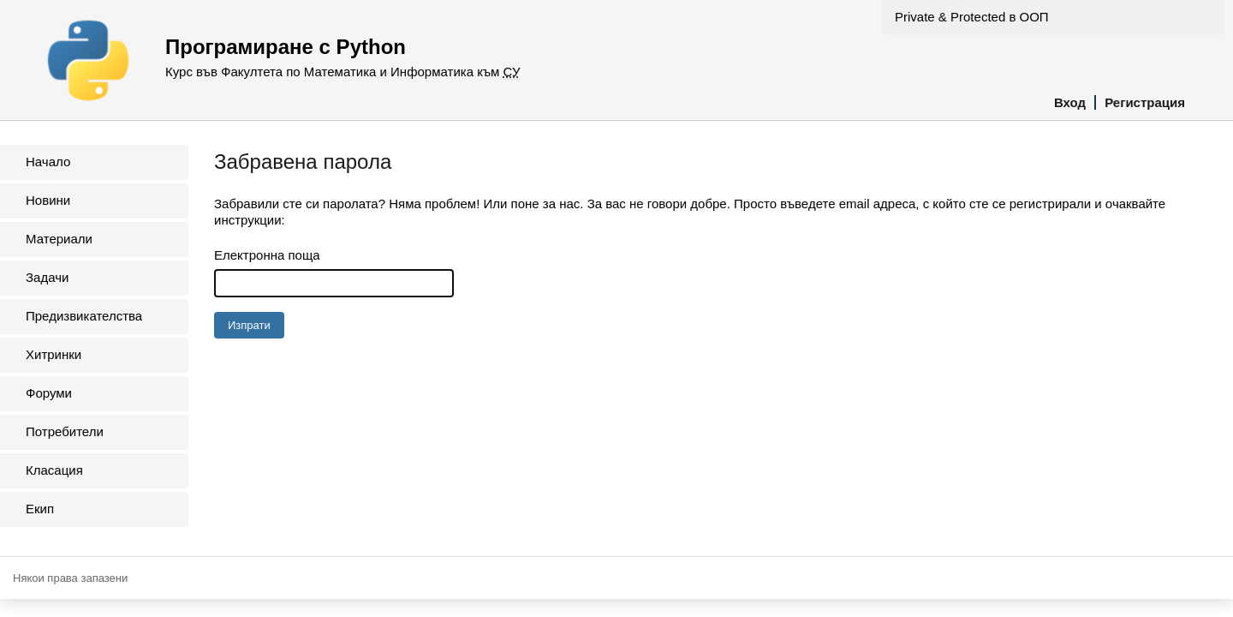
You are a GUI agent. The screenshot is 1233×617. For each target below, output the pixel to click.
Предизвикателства (84, 315)
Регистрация (1145, 102)
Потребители (65, 431)
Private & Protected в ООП (972, 16)
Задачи (47, 277)
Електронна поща (267, 255)
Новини (48, 200)
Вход (1070, 102)
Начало (48, 161)
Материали (59, 238)
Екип (40, 508)
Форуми (49, 393)
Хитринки (53, 354)
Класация (54, 470)
